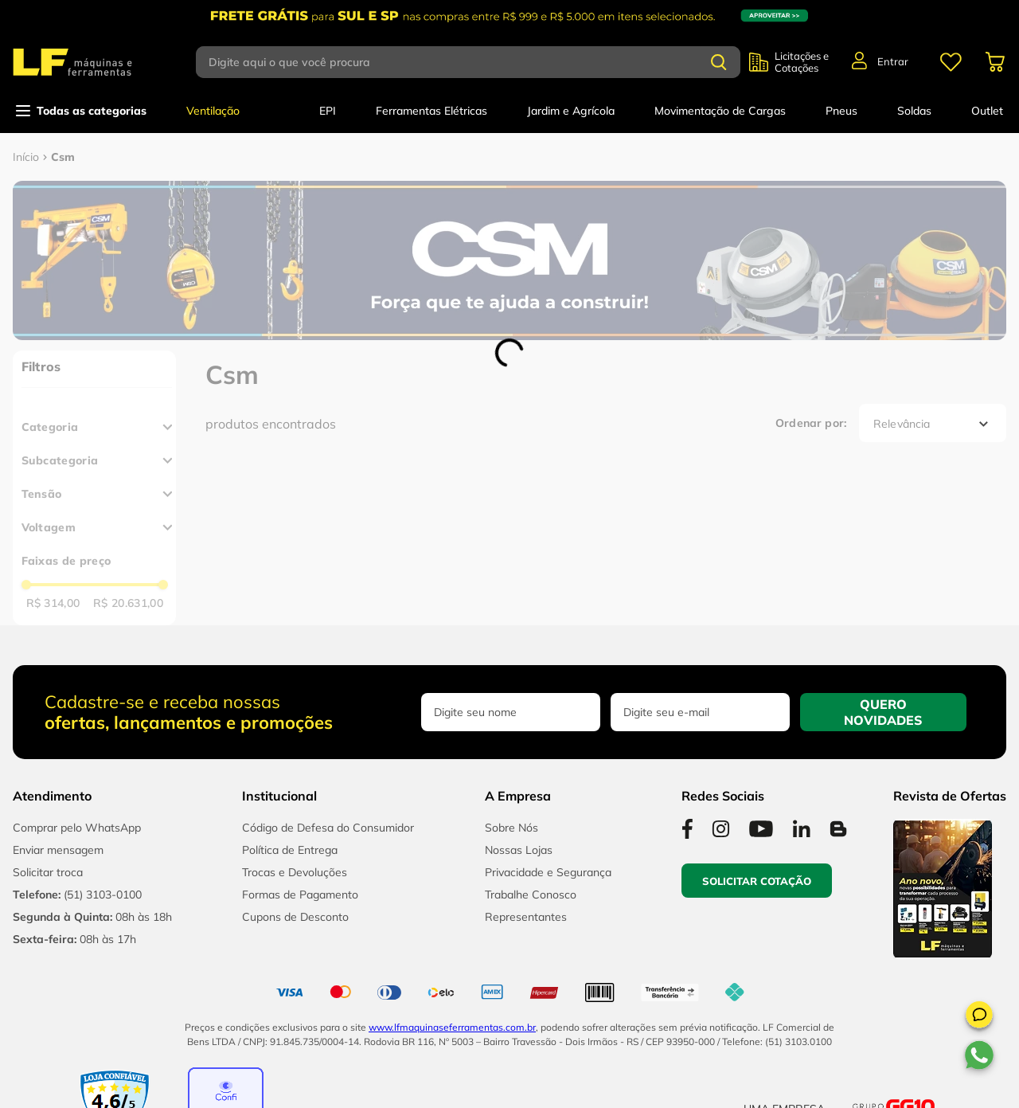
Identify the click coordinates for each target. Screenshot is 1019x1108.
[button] (979, 1017)
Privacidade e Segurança (548, 872)
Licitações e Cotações (802, 62)
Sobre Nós (511, 827)
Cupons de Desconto (295, 917)
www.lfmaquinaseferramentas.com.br (452, 1027)
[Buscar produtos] (719, 62)
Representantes (526, 917)
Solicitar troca (48, 872)
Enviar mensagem (58, 850)
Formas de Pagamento (300, 894)
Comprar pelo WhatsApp (77, 827)
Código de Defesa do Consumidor (328, 827)
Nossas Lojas (518, 850)
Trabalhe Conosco (530, 894)
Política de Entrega (290, 850)
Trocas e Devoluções (294, 872)
